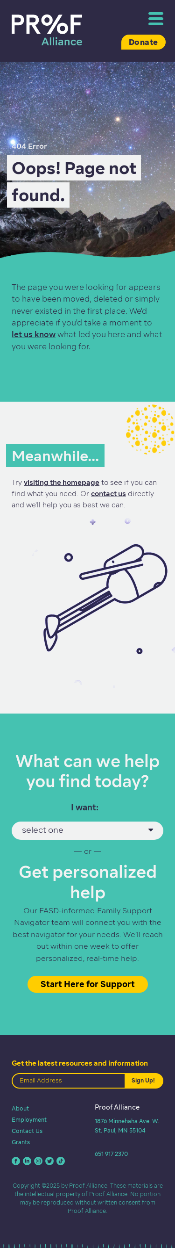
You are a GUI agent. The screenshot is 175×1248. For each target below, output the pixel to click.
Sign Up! (143, 1080)
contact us (108, 494)
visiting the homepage (61, 482)
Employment (29, 1119)
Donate (143, 42)
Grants (21, 1142)
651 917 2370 (111, 1153)
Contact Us (27, 1130)
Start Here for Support (88, 984)
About (20, 1108)
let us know (34, 334)
